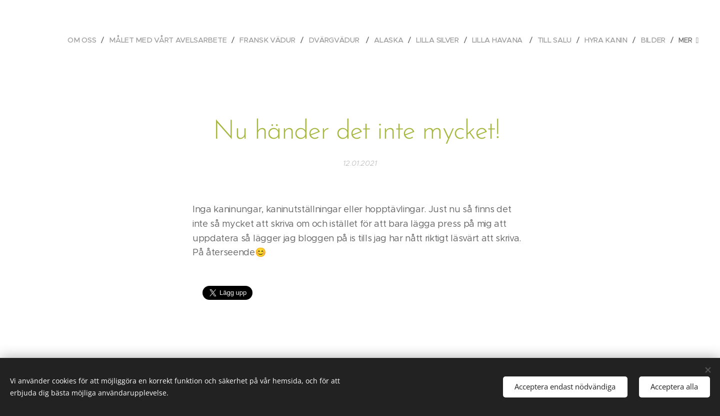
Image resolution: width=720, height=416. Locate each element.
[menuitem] (87, 40)
